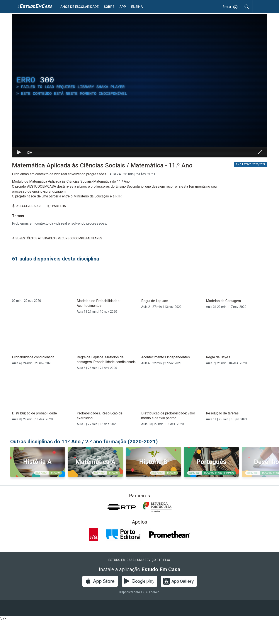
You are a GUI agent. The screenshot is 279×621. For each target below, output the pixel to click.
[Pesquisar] (246, 6)
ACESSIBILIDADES (26, 206)
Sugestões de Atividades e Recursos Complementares (57, 238)
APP (122, 7)
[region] (139, 85)
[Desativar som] (29, 152)
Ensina (137, 7)
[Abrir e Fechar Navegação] (258, 7)
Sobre (109, 7)
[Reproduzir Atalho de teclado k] (19, 152)
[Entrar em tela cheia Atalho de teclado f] (260, 152)
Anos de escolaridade (79, 7)
